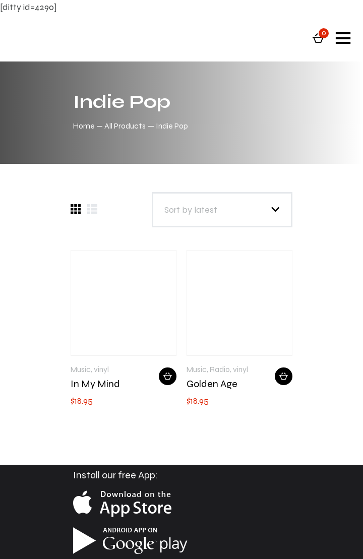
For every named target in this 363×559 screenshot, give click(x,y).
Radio (220, 369)
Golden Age (212, 384)
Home (84, 126)
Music (81, 369)
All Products (125, 126)
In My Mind (95, 384)
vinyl (101, 369)
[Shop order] (222, 209)
